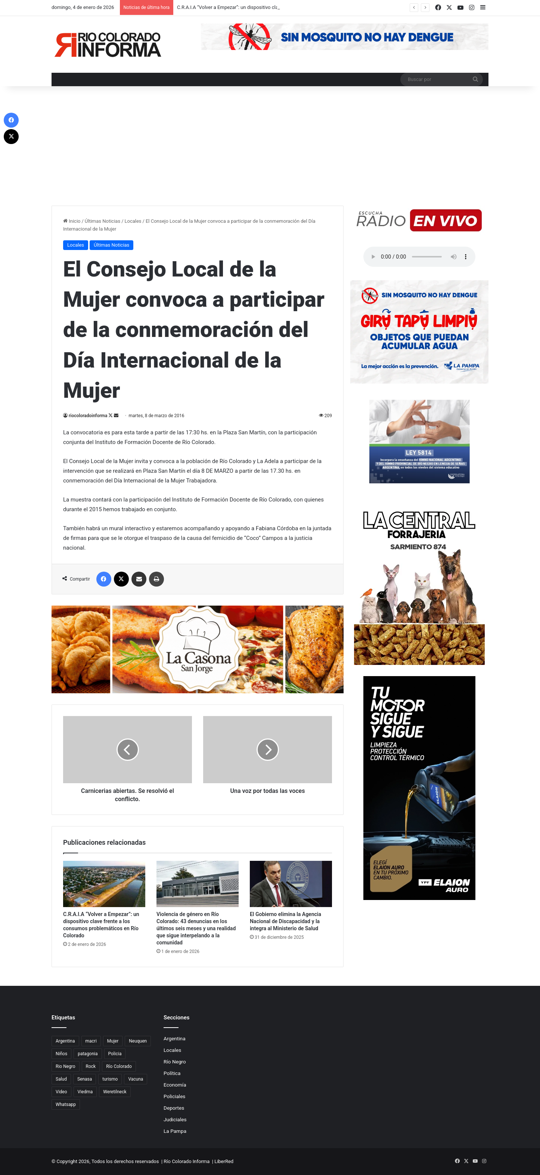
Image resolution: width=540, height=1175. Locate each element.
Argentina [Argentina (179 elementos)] (65, 1041)
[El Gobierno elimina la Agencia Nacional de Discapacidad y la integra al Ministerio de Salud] (291, 884)
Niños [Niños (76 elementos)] (61, 1053)
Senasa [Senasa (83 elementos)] (84, 1079)
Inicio (71, 221)
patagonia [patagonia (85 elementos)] (87, 1053)
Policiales (174, 1096)
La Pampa (175, 1131)
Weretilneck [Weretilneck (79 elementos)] (114, 1091)
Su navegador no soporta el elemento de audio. (419, 257)
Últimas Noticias (102, 221)
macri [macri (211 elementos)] (91, 1041)
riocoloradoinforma (88, 415)
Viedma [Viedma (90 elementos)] (85, 1091)
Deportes (174, 1108)
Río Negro (175, 1062)
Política (172, 1073)
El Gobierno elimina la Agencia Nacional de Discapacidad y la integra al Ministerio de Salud (285, 921)
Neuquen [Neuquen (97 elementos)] (138, 1041)
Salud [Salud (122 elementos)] (61, 1079)
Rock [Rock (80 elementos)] (91, 1066)
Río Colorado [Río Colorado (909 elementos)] (119, 1066)
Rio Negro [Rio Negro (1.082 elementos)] (65, 1066)
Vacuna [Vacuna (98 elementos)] (135, 1079)
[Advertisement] (270, 149)
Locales (133, 221)
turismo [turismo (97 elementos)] (110, 1079)
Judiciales (175, 1119)
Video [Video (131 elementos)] (61, 1091)
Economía (175, 1085)
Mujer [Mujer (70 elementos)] (112, 1041)
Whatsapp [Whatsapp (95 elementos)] (66, 1104)
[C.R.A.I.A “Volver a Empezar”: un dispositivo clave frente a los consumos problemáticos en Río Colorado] (104, 884)
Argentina (175, 1038)
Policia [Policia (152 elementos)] (115, 1053)
